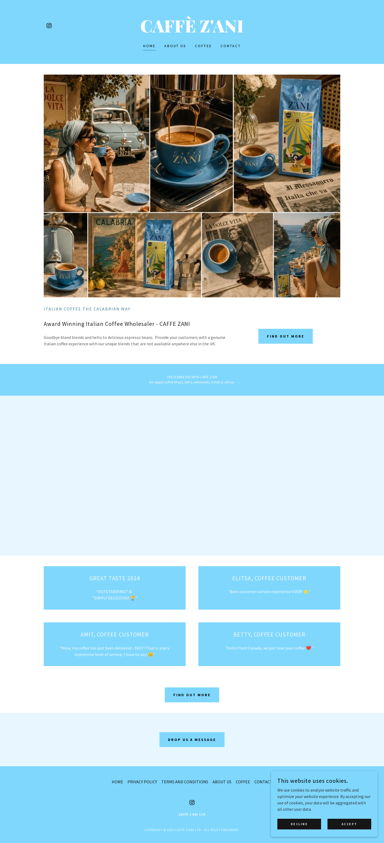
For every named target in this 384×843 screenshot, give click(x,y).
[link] (49, 25)
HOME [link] (149, 45)
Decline (299, 824)
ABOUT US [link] (175, 45)
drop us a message (192, 739)
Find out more (285, 336)
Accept (349, 824)
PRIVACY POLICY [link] (142, 781)
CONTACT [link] (231, 45)
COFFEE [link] (203, 45)
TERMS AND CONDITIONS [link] (184, 781)
